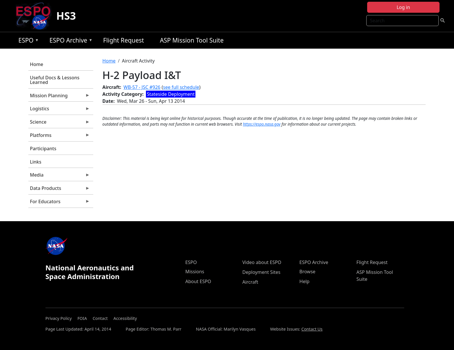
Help (304, 281)
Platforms (59, 136)
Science (59, 123)
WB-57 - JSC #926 (142, 87)
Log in (403, 7)
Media (59, 176)
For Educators (59, 203)
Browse (307, 271)
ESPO (27, 41)
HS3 (66, 16)
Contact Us (312, 329)
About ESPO (198, 281)
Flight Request (123, 40)
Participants (43, 148)
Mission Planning (59, 97)
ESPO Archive (70, 41)
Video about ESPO (261, 262)
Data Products (59, 189)
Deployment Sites (261, 272)
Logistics (59, 110)
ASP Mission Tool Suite (192, 40)
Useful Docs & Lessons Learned (54, 79)
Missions (194, 271)
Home (36, 64)
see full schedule (181, 87)
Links (35, 162)
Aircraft (250, 282)
